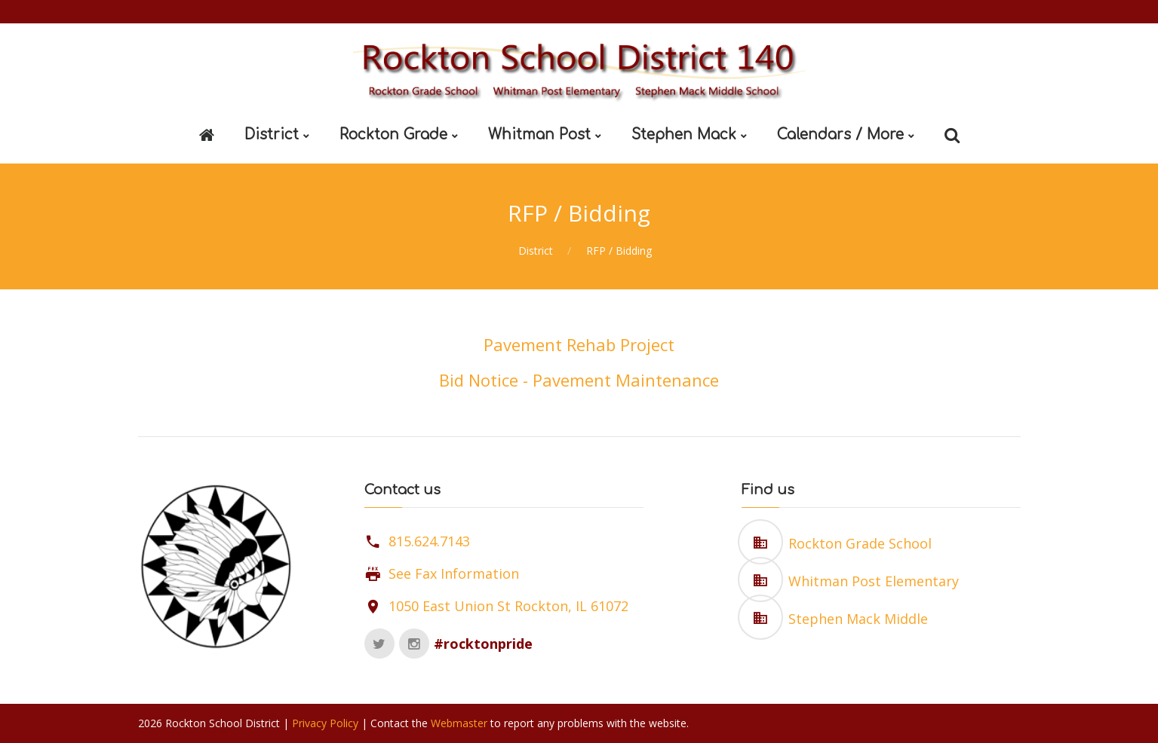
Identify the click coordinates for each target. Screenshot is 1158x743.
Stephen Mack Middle (858, 619)
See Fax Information (454, 573)
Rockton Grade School (860, 543)
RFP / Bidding (619, 250)
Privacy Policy (325, 723)
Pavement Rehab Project (579, 344)
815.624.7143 (429, 541)
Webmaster (459, 723)
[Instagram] (414, 643)
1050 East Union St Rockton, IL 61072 (508, 606)
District (535, 250)
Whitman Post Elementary (873, 581)
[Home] (206, 135)
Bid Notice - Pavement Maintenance (579, 379)
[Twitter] (379, 643)
